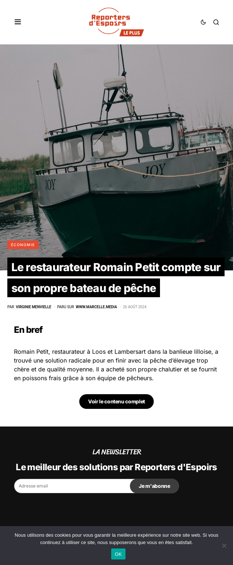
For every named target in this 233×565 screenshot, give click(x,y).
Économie (23, 244)
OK (118, 554)
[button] (18, 22)
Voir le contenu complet (116, 401)
